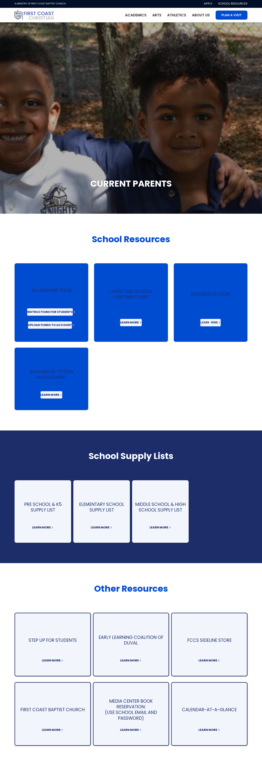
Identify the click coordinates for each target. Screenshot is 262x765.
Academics (135, 15)
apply (208, 3)
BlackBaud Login (211, 294)
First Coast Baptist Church (52, 710)
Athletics (176, 15)
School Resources (232, 3)
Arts (156, 15)
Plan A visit (231, 15)
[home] (34, 15)
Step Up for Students (53, 640)
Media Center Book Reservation (131, 704)
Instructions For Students (50, 312)
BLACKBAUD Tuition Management (51, 374)
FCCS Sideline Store (209, 640)
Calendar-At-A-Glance (209, 710)
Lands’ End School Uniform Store (130, 294)
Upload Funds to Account (50, 325)
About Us (201, 15)
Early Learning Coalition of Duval (131, 640)
